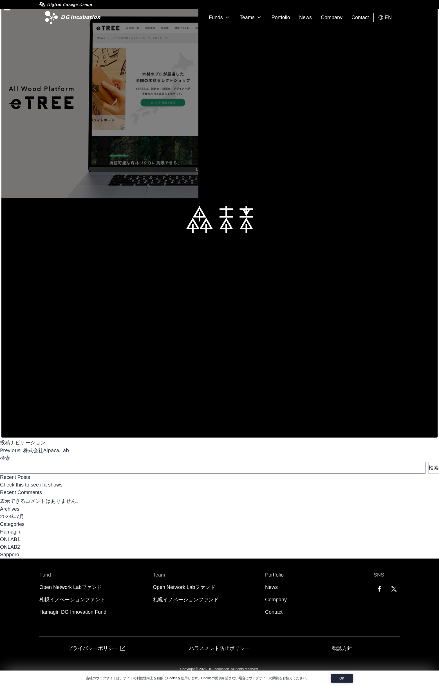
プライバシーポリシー (97, 648)
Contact (360, 17)
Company (331, 17)
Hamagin (10, 532)
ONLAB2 (10, 547)
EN (385, 18)
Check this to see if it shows (31, 485)
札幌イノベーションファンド (72, 599)
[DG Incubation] (71, 17)
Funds (220, 17)
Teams (251, 17)
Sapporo (9, 554)
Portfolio (281, 17)
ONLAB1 (10, 539)
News (305, 17)
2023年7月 (12, 516)
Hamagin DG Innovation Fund (72, 612)
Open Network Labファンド (70, 587)
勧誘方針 (342, 648)
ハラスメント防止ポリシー (219, 648)
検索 (5, 457)
